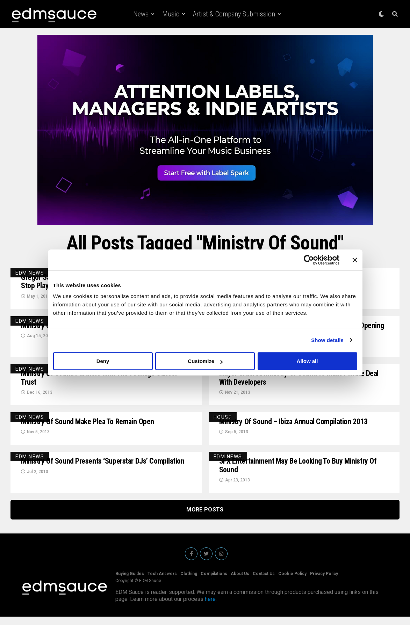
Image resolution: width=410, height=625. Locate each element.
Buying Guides (129, 582)
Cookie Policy (292, 582)
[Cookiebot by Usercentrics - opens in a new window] (308, 260)
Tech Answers (162, 582)
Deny (102, 361)
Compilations (214, 582)
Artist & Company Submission (234, 14)
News (141, 14)
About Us (240, 582)
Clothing (188, 582)
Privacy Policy (324, 582)
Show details (327, 340)
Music (170, 14)
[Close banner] (354, 259)
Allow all (307, 361)
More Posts (204, 518)
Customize (205, 361)
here (210, 607)
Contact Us (264, 582)
